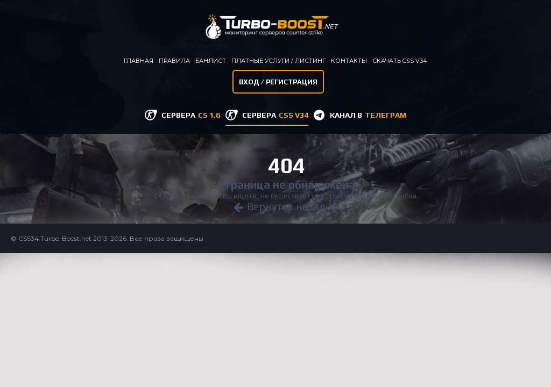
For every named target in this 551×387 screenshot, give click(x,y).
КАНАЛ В (368, 115)
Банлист (210, 60)
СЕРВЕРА (190, 115)
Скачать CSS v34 (399, 60)
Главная (138, 60)
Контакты (349, 60)
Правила (174, 60)
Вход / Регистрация (278, 82)
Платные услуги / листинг (278, 60)
